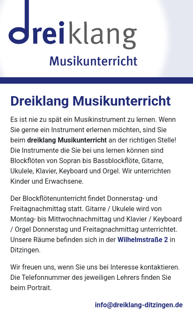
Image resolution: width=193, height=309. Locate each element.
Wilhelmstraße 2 (143, 240)
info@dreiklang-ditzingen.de (139, 305)
